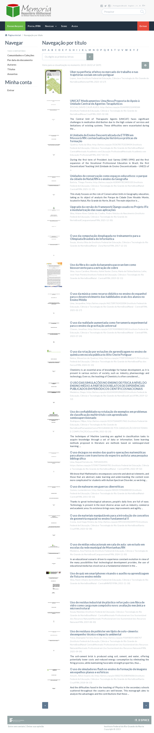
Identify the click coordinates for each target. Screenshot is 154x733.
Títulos (11, 69)
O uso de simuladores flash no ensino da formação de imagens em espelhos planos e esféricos (108, 670)
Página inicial (13, 35)
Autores (11, 64)
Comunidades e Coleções (20, 55)
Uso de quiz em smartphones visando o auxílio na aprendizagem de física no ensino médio (109, 575)
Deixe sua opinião (35, 726)
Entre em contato (16, 726)
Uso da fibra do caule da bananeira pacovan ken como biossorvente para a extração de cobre (103, 266)
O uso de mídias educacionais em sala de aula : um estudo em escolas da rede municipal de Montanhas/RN (107, 546)
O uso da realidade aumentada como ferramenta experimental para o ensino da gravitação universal (108, 324)
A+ (143, 5)
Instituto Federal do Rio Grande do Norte (124, 726)
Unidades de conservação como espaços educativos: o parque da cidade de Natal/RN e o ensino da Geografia (108, 177)
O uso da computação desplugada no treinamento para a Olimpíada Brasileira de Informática (105, 237)
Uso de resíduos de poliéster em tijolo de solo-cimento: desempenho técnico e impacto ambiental (104, 633)
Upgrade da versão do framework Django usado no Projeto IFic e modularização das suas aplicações (109, 208)
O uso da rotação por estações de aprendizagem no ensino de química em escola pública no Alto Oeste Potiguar (108, 353)
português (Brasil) (120, 6)
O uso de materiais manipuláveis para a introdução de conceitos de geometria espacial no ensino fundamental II (109, 517)
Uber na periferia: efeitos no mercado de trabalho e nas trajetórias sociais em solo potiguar (104, 73)
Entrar (10, 90)
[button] (51, 26)
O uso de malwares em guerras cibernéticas (97, 486)
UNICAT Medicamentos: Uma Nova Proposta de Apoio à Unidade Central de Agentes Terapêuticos (105, 102)
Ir (90, 56)
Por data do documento (19, 60)
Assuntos (12, 74)
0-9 (44, 50)
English (131, 6)
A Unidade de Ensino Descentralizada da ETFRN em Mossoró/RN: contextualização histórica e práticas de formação (103, 138)
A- (137, 6)
